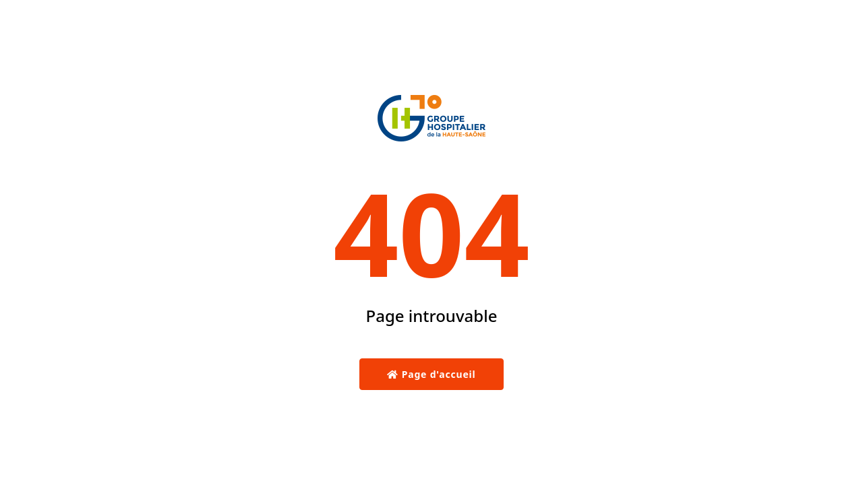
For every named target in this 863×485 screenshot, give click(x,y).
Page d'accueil (431, 374)
